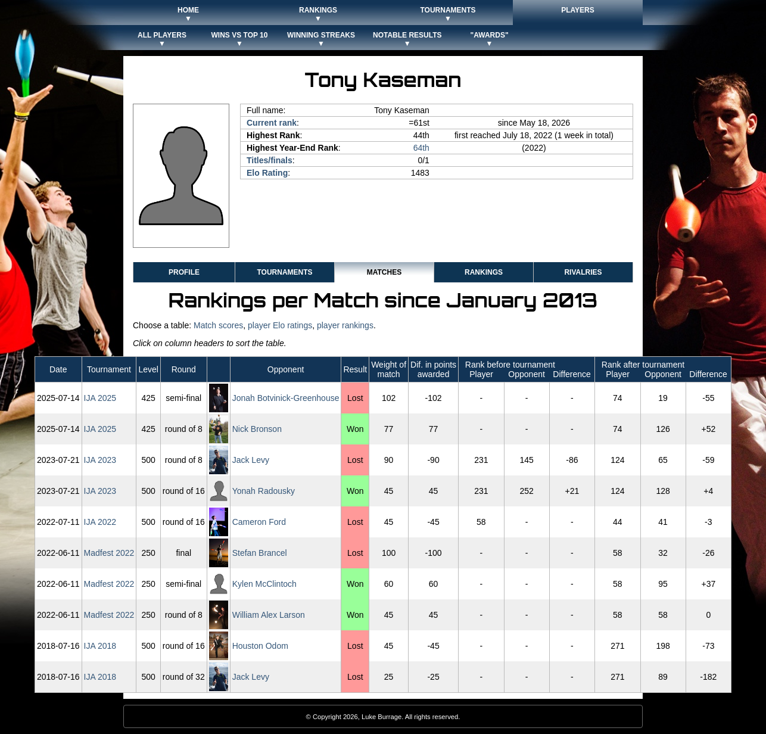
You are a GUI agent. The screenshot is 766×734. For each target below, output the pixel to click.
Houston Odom (260, 646)
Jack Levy (250, 460)
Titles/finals (269, 160)
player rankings (345, 325)
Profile (184, 272)
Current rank (272, 122)
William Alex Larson (268, 615)
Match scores (218, 325)
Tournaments (284, 272)
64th (421, 148)
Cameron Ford (259, 522)
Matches (384, 272)
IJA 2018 (100, 646)
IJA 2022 (100, 522)
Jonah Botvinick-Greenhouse (286, 398)
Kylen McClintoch (264, 584)
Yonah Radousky (263, 491)
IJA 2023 (100, 460)
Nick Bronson (257, 429)
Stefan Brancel (259, 553)
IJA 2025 (100, 398)
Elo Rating (267, 173)
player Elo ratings (280, 325)
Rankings (484, 272)
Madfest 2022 (109, 553)
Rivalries (583, 272)
